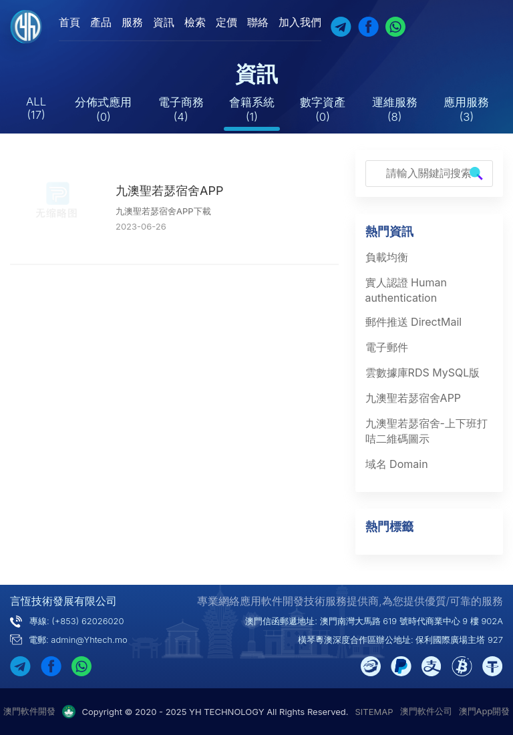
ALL (36, 108)
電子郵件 (386, 347)
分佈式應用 (103, 109)
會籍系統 (252, 109)
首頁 (69, 22)
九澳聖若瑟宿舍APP (169, 191)
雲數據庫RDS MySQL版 (422, 372)
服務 (132, 22)
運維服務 (394, 109)
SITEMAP (374, 711)
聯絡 (258, 22)
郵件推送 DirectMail (413, 321)
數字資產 (322, 109)
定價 (226, 22)
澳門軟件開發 (29, 711)
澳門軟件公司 (426, 711)
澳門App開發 (484, 711)
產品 (101, 22)
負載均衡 (386, 257)
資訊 (163, 22)
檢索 (195, 22)
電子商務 (181, 109)
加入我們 (300, 22)
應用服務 (466, 109)
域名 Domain (396, 464)
